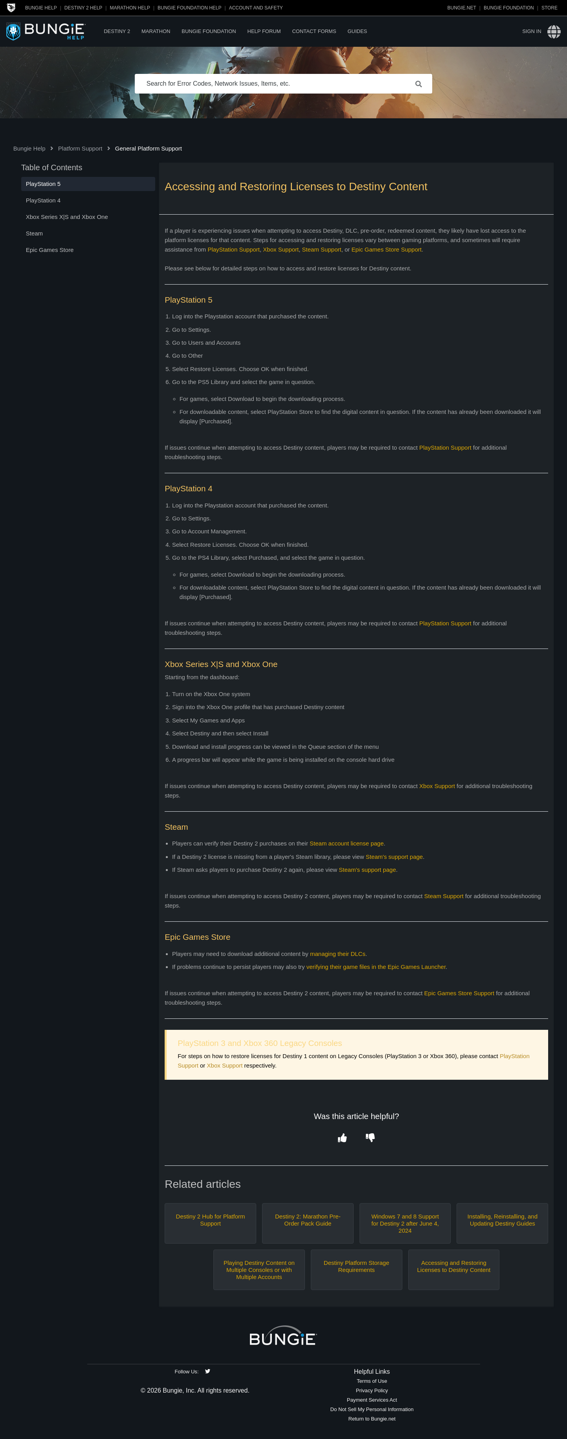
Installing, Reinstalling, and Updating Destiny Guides (503, 1220)
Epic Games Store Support (387, 249)
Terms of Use (372, 1381)
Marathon (155, 31)
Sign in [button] (531, 31)
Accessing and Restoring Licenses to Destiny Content (454, 1266)
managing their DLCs (337, 953)
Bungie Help (41, 8)
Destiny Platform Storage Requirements (356, 1266)
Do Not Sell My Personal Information (372, 1409)
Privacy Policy (372, 1390)
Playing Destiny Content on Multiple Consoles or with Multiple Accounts (259, 1269)
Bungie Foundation (509, 8)
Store (549, 8)
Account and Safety (256, 8)
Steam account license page (347, 843)
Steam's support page (394, 856)
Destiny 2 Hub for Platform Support (210, 1220)
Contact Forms (314, 31)
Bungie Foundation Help (189, 8)
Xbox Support (281, 249)
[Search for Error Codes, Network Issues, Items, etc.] (284, 84)
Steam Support (321, 249)
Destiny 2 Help (83, 8)
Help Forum (264, 31)
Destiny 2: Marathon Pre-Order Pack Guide (308, 1220)
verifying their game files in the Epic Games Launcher (376, 966)
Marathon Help (130, 8)
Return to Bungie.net (371, 1419)
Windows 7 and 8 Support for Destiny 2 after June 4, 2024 (405, 1223)
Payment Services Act (372, 1400)
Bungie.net (462, 8)
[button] (342, 1138)
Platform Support (80, 148)
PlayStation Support (233, 249)
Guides (357, 31)
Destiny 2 (117, 31)
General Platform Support (148, 148)
